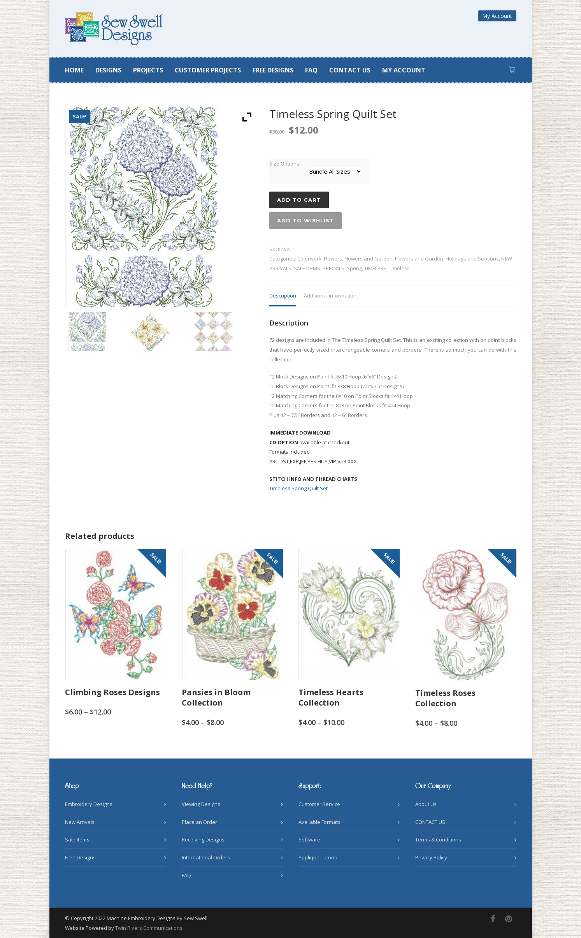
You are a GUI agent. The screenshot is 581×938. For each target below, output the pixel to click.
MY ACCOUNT (403, 70)
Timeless (399, 268)
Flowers (333, 258)
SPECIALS (333, 268)
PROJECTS (148, 70)
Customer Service (319, 804)
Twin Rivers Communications (149, 927)
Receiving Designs (203, 839)
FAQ (311, 70)
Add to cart (299, 200)
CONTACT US (349, 70)
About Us (426, 804)
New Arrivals (80, 821)
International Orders (206, 857)
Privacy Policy (431, 857)
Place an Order (199, 821)
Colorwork (309, 258)
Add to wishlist (305, 220)
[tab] (282, 296)
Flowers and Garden (368, 258)
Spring (354, 268)
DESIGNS (108, 70)
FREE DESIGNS (273, 70)
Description (282, 295)
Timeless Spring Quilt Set (298, 488)
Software (309, 839)
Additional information (330, 295)
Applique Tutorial (318, 857)
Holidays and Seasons (472, 258)
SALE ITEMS (307, 268)
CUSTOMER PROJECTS (208, 70)
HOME (74, 70)
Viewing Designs (201, 804)
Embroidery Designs (88, 804)
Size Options (284, 163)
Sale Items (77, 839)
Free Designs (80, 857)
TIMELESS (375, 268)
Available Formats (319, 821)
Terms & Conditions (438, 839)
